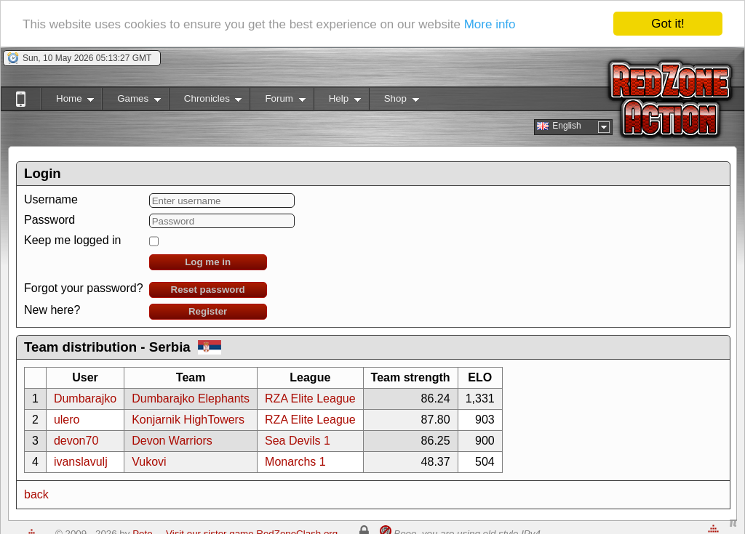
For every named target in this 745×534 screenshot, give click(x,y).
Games (131, 101)
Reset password (208, 289)
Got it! (667, 24)
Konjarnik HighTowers (188, 419)
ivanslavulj (81, 462)
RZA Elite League (310, 398)
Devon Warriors (172, 440)
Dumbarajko (85, 398)
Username (51, 199)
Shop (394, 101)
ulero (67, 419)
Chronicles (205, 101)
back (36, 494)
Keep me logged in (72, 240)
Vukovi (149, 462)
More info (490, 24)
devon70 (76, 440)
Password (49, 220)
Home (67, 101)
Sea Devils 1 (297, 440)
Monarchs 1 (295, 462)
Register (207, 311)
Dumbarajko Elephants (191, 398)
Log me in (208, 261)
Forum (277, 101)
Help (337, 101)
